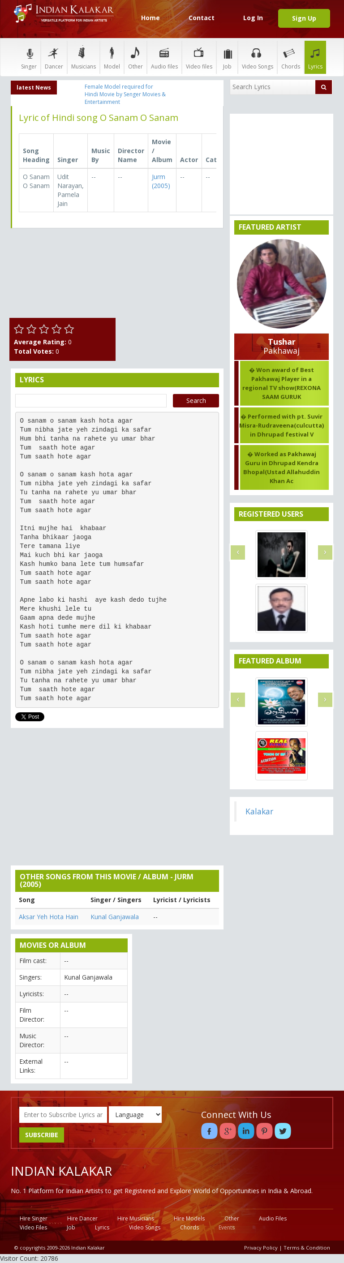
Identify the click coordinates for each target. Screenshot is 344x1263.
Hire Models (189, 1218)
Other (135, 57)
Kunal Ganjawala (114, 916)
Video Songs (257, 57)
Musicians (83, 57)
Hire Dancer (82, 1218)
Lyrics (315, 57)
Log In (253, 17)
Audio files (164, 57)
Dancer (54, 57)
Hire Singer (33, 1218)
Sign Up (304, 18)
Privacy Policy (261, 1247)
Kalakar (259, 811)
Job (227, 57)
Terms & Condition (307, 1247)
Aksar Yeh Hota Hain (48, 916)
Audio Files (273, 1218)
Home (150, 17)
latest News (34, 87)
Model (112, 57)
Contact (202, 17)
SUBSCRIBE (41, 1134)
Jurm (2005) (161, 181)
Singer (29, 57)
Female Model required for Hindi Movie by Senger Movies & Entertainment (125, 94)
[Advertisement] (172, 280)
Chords (290, 57)
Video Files (33, 1227)
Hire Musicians (135, 1218)
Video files (199, 57)
